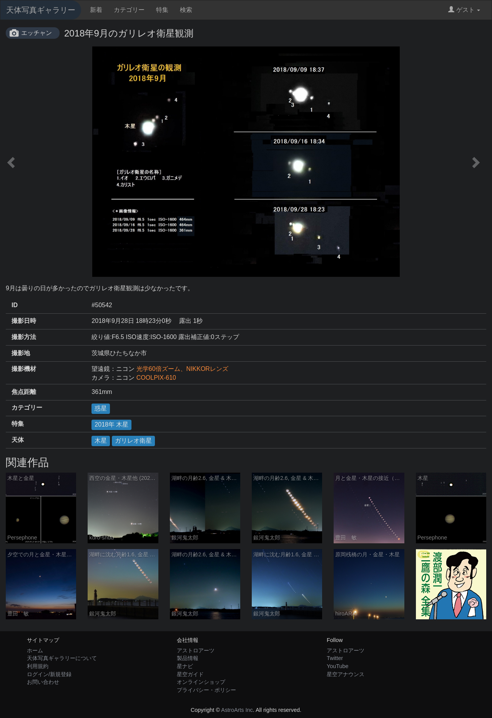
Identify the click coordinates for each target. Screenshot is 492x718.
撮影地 (21, 353)
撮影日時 (24, 321)
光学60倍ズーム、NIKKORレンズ (182, 369)
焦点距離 (24, 392)
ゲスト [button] (464, 10)
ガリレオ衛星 (133, 440)
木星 (101, 440)
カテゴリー (129, 10)
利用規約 (37, 666)
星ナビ (185, 666)
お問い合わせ (43, 682)
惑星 (101, 408)
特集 (162, 10)
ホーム (35, 650)
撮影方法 (24, 337)
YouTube (338, 666)
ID (15, 305)
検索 (186, 10)
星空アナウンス (345, 674)
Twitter (335, 658)
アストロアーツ (195, 650)
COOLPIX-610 (156, 377)
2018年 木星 (111, 424)
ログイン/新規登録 (49, 674)
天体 (18, 440)
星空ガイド (190, 674)
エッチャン (36, 33)
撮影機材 (24, 369)
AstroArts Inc (237, 710)
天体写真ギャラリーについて (62, 658)
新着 (96, 10)
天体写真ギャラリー (40, 10)
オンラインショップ (201, 682)
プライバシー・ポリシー (206, 690)
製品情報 (187, 658)
